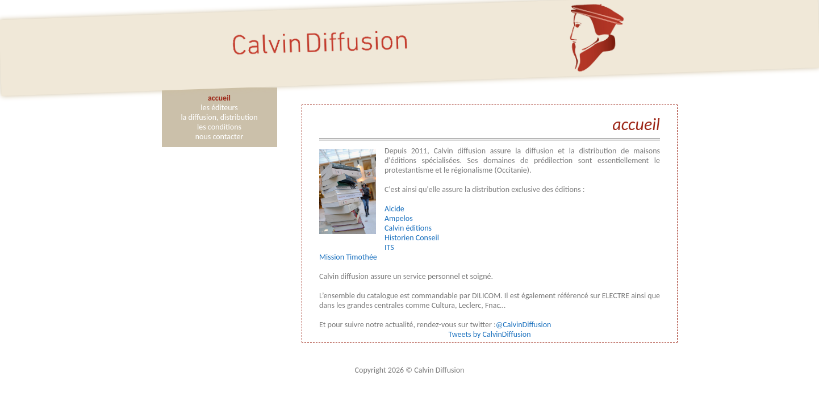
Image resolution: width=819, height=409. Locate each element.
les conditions (219, 127)
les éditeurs (218, 107)
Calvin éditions (408, 228)
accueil (219, 98)
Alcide (394, 209)
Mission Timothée (348, 257)
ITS (389, 247)
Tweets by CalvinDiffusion (489, 334)
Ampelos (399, 218)
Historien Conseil (412, 238)
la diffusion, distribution (219, 117)
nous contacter (219, 136)
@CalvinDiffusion (523, 324)
